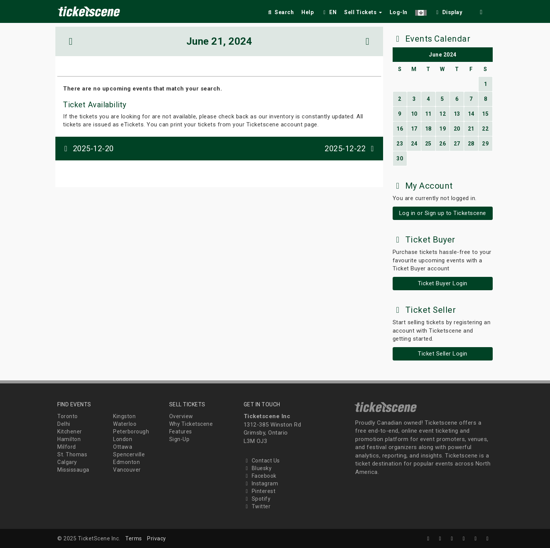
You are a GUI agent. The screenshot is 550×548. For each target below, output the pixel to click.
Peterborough (131, 431)
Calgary (67, 462)
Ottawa (122, 447)
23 (399, 144)
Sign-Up (179, 439)
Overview (181, 416)
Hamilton (69, 439)
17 (414, 129)
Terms (133, 538)
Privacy (156, 538)
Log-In (399, 12)
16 (399, 129)
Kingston (124, 416)
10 (414, 114)
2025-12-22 (351, 148)
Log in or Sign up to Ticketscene (442, 213)
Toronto (67, 416)
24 (414, 144)
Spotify (257, 499)
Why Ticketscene (191, 424)
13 (457, 114)
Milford (66, 447)
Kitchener (69, 431)
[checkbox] (448, 11)
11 (428, 114)
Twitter (257, 506)
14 (471, 114)
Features (180, 431)
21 (471, 129)
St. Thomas (72, 454)
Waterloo (124, 424)
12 (442, 114)
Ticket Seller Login (442, 353)
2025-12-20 (87, 148)
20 (457, 129)
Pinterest (260, 491)
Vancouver (127, 470)
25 (428, 144)
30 (399, 158)
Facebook (260, 476)
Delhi (63, 424)
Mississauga (73, 470)
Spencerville (129, 454)
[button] (420, 11)
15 (485, 114)
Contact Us (262, 460)
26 (442, 144)
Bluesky (258, 468)
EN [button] (328, 12)
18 (428, 129)
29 (485, 144)
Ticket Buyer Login (442, 283)
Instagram (261, 483)
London (122, 439)
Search (280, 12)
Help (307, 12)
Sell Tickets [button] (363, 12)
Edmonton (126, 462)
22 (485, 129)
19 (442, 129)
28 (471, 144)
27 (457, 144)
